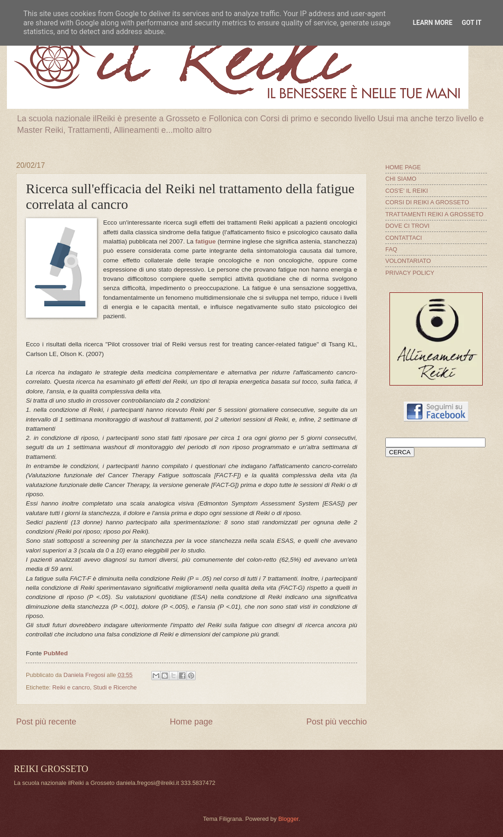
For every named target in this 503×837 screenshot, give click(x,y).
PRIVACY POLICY (409, 272)
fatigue (205, 241)
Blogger (288, 818)
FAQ (391, 249)
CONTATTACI (403, 237)
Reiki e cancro (71, 687)
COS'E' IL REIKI (406, 190)
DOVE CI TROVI (407, 225)
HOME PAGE (403, 167)
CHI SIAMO (400, 178)
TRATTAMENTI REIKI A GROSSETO (434, 214)
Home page (191, 721)
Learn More (432, 22)
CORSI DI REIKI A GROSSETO (427, 202)
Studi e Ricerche (115, 687)
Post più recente (46, 721)
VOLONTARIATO (408, 260)
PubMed (55, 653)
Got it (471, 22)
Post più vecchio (336, 721)
